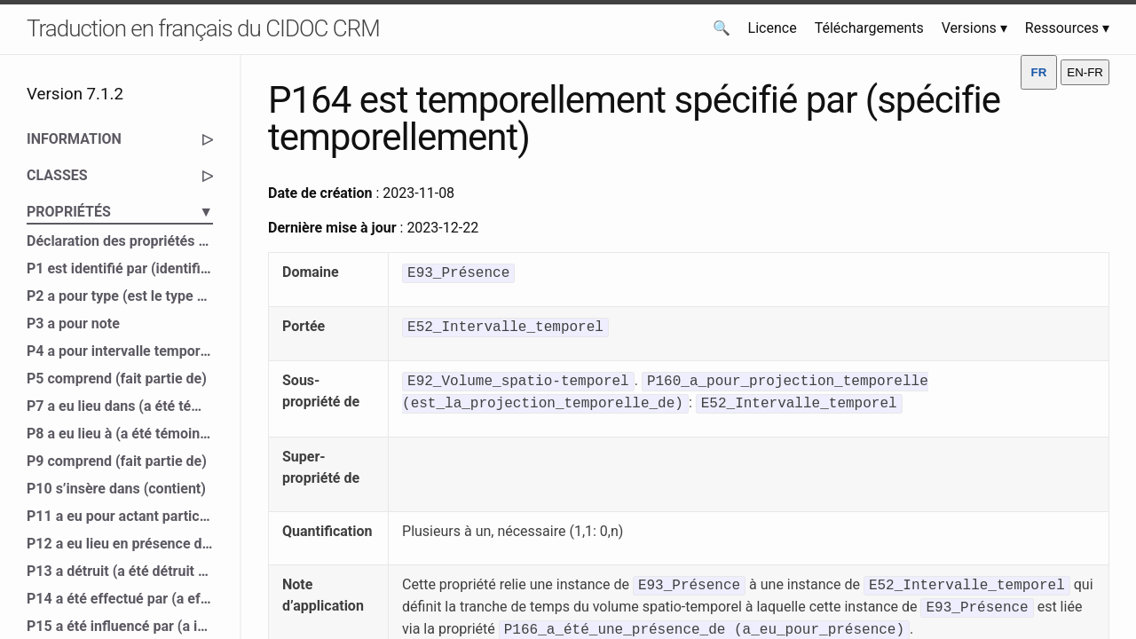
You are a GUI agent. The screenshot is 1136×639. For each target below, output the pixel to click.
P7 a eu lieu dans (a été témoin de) (120, 406)
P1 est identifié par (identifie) (120, 268)
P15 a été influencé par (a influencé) (120, 626)
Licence (772, 28)
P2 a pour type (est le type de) (120, 296)
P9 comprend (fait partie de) (117, 461)
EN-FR (1085, 72)
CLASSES (120, 175)
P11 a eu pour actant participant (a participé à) (120, 516)
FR (1039, 72)
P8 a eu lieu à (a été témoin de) (120, 433)
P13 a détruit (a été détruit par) (120, 571)
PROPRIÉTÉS (120, 212)
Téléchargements (869, 28)
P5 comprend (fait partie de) (117, 378)
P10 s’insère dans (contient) (116, 488)
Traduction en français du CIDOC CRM (203, 28)
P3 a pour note (73, 323)
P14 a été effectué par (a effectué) (120, 598)
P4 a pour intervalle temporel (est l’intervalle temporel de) (120, 351)
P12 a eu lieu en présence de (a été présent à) (120, 543)
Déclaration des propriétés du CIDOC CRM (120, 241)
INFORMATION (120, 139)
